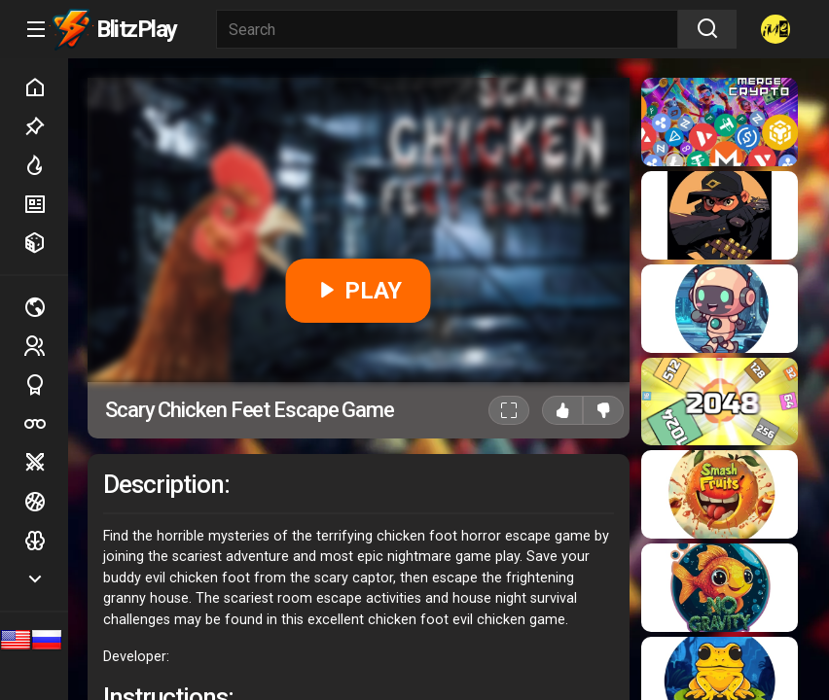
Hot (45, 165)
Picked (45, 126)
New (45, 204)
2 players (45, 346)
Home (45, 87)
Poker (45, 423)
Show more (45, 579)
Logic (45, 540)
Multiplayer (45, 307)
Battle (45, 462)
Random (45, 243)
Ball (45, 501)
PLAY (358, 290)
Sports (45, 385)
